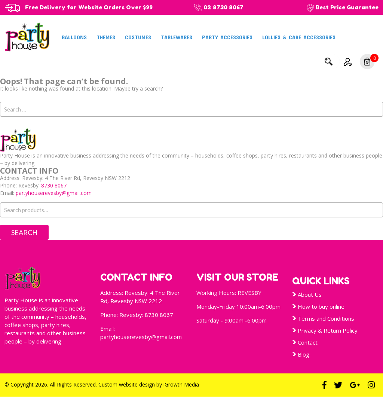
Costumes (138, 37)
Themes (105, 37)
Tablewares (176, 37)
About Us (310, 294)
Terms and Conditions (326, 318)
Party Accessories (227, 37)
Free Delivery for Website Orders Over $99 (89, 7)
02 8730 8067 (223, 7)
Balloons (74, 37)
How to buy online (321, 306)
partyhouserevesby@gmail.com (54, 192)
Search (328, 61)
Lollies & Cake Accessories (298, 37)
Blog (303, 354)
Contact (308, 342)
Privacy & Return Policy (328, 330)
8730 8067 (54, 185)
